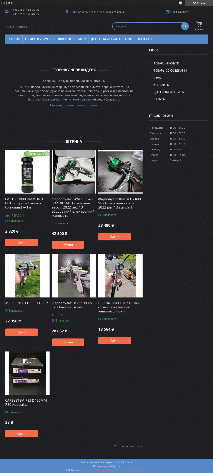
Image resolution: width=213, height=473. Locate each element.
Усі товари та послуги (128, 446)
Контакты (145, 39)
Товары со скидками (170, 70)
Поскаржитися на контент (98, 469)
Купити (21, 242)
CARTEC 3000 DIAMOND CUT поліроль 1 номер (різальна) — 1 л (24, 203)
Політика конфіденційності (133, 469)
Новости (64, 39)
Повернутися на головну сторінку (74, 105)
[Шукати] (185, 26)
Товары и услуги (37, 39)
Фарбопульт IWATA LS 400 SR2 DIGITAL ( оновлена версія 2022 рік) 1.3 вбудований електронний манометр (73, 207)
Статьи (81, 39)
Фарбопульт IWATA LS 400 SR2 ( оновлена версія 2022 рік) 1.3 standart (119, 203)
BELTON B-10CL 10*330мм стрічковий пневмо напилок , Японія (118, 307)
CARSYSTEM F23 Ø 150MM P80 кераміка (26, 402)
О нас (129, 39)
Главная (13, 39)
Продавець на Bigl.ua (106, 466)
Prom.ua (128, 462)
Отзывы (159, 99)
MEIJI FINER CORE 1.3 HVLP (26, 303)
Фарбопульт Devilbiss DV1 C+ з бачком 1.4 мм (73, 305)
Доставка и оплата (106, 39)
